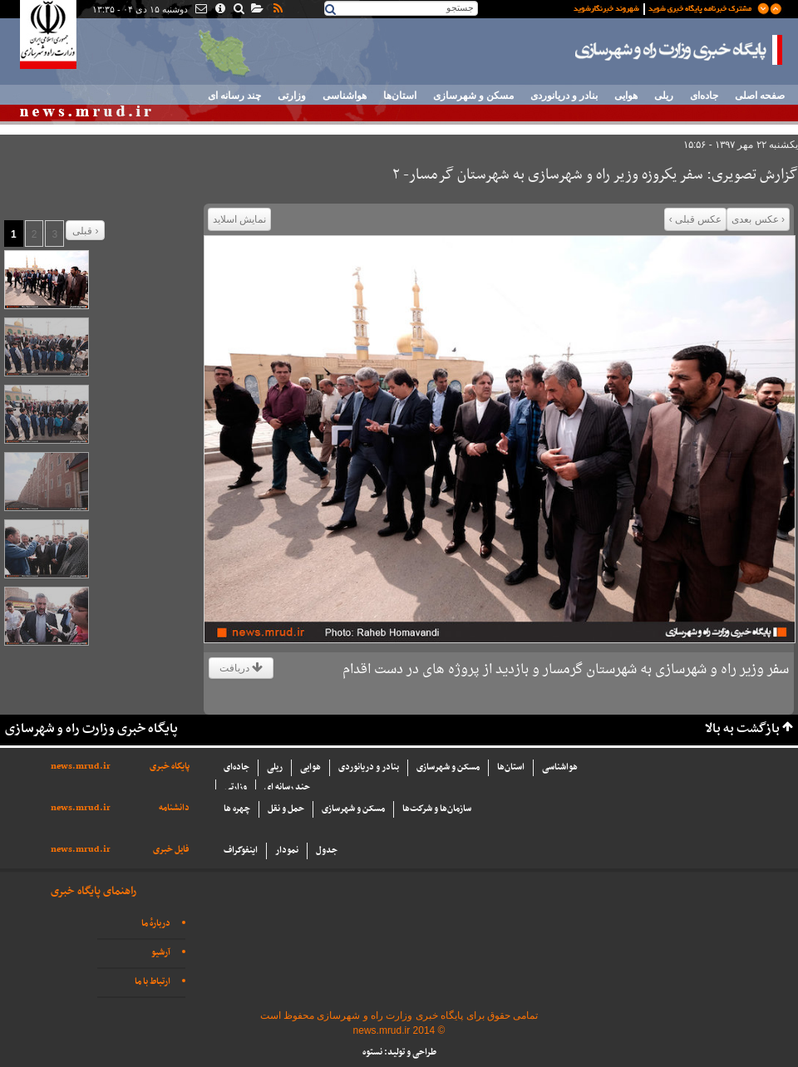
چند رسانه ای (234, 95)
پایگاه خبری (170, 766)
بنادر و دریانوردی (564, 95)
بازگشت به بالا (742, 729)
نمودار (286, 850)
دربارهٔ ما (155, 924)
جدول (326, 850)
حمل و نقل (286, 809)
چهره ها (237, 809)
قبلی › (85, 231)
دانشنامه (174, 808)
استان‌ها (399, 95)
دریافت (241, 668)
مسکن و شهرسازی (473, 95)
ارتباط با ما (152, 982)
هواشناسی (345, 95)
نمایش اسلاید (239, 219)
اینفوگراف (241, 850)
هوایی (626, 95)
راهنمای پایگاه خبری (93, 891)
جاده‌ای (704, 95)
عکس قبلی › (695, 219)
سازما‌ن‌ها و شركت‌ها (436, 809)
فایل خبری (171, 850)
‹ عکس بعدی (758, 219)
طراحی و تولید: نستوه (399, 1052)
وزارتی (292, 95)
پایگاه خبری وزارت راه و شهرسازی (679, 50)
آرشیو (160, 953)
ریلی (663, 95)
